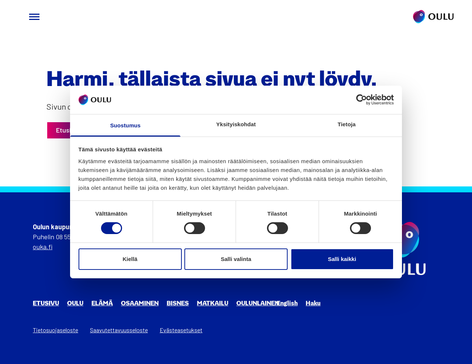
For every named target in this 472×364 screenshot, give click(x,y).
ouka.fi (42, 247)
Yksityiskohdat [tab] (236, 124)
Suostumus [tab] (125, 125)
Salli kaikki (342, 259)
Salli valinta (236, 259)
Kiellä (129, 259)
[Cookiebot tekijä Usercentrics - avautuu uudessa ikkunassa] (361, 99)
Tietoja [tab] (347, 124)
